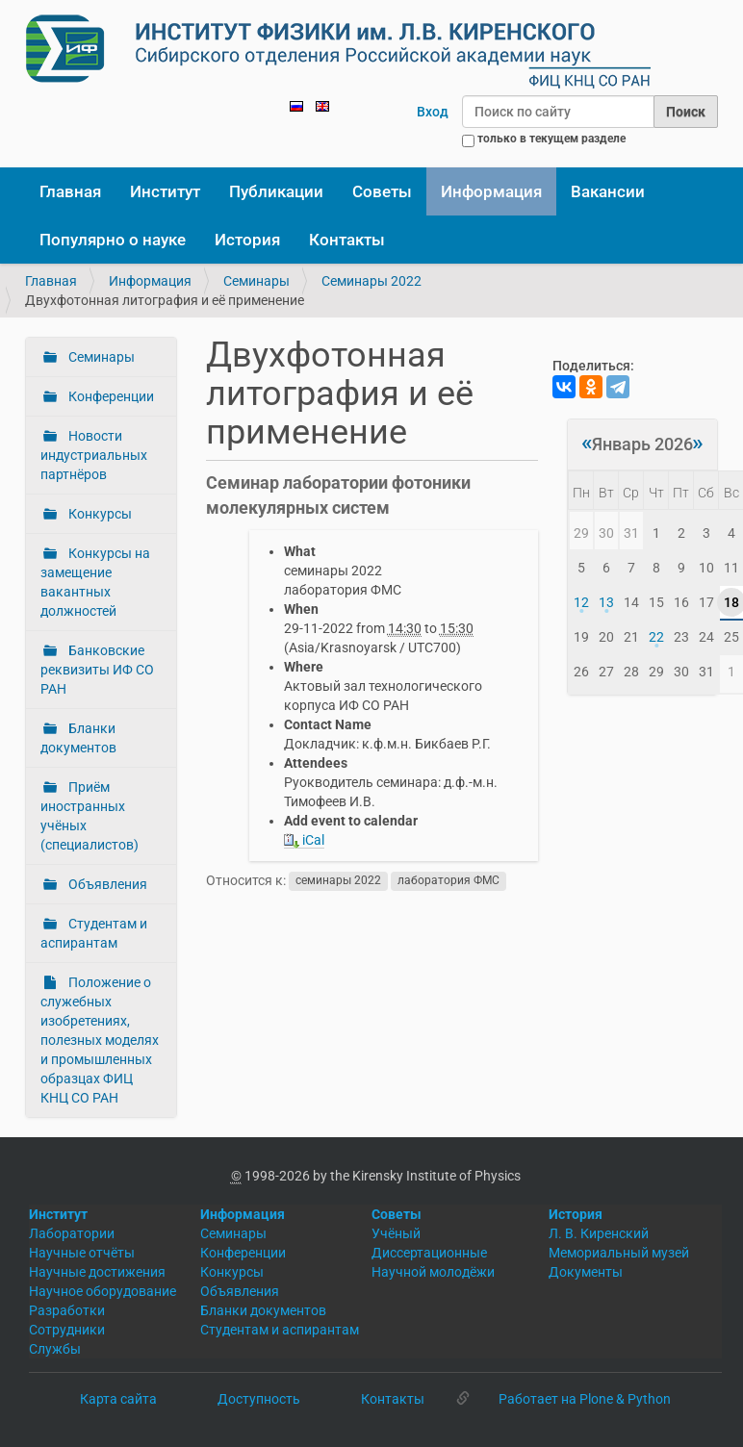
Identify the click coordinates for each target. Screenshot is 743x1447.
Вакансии (608, 191)
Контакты (347, 239)
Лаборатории (72, 1233)
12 (581, 602)
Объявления (106, 884)
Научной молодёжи (433, 1272)
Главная (70, 191)
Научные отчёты (82, 1252)
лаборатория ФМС (448, 881)
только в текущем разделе (551, 138)
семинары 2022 (338, 881)
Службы (55, 1349)
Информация (491, 191)
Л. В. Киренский (599, 1233)
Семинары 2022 (371, 281)
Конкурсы (98, 513)
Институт (165, 191)
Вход (432, 111)
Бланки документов (78, 738)
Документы (586, 1272)
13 (606, 602)
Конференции (109, 396)
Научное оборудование (102, 1291)
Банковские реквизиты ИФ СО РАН (97, 670)
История (247, 239)
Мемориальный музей (619, 1252)
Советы (382, 191)
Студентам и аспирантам (93, 933)
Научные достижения (97, 1272)
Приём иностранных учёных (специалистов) (89, 815)
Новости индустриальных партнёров (93, 455)
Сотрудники (67, 1329)
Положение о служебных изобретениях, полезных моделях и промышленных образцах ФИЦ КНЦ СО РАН (99, 1040)
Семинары (256, 281)
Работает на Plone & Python (585, 1399)
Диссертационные (429, 1252)
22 (656, 637)
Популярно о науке (112, 239)
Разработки (67, 1310)
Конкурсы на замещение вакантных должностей (95, 582)
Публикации (276, 191)
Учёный (396, 1233)
